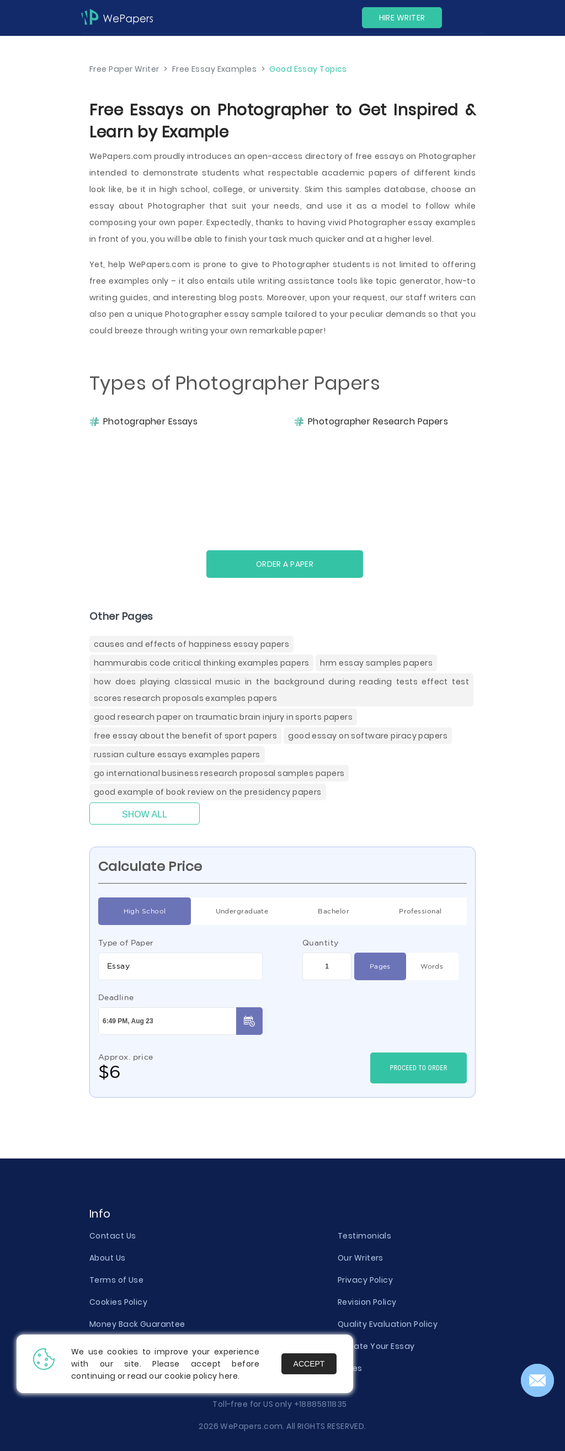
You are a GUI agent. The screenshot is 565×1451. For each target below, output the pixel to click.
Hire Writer (402, 17)
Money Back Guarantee (137, 1324)
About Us (107, 1257)
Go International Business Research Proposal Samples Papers (219, 773)
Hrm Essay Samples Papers (376, 662)
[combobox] (180, 966)
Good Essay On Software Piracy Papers (367, 735)
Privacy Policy (365, 1279)
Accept (309, 1363)
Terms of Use (116, 1279)
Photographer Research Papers (378, 421)
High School (145, 911)
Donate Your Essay (376, 1346)
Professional (420, 911)
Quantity (320, 942)
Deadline (116, 997)
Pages (380, 966)
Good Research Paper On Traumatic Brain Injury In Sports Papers (223, 716)
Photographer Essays (150, 421)
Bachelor (333, 911)
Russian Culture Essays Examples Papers (177, 754)
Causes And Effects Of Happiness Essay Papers (191, 644)
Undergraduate (242, 911)
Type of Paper (126, 942)
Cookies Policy (118, 1302)
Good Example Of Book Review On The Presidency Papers (208, 792)
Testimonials (364, 1235)
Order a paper (285, 564)
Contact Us (112, 1235)
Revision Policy (367, 1302)
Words (431, 966)
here (228, 1375)
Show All (144, 814)
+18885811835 (320, 1404)
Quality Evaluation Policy (388, 1324)
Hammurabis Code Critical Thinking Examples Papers (201, 662)
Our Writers (360, 1257)
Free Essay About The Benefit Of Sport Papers (185, 735)
